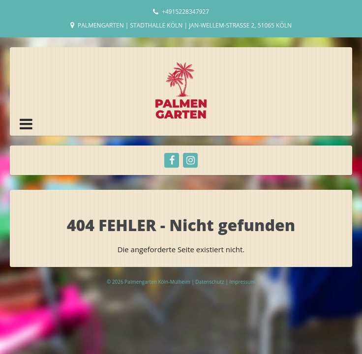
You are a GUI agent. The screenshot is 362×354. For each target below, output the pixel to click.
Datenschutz (210, 281)
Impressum (242, 281)
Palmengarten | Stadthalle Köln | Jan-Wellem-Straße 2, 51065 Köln (185, 25)
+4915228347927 (185, 11)
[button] (26, 124)
